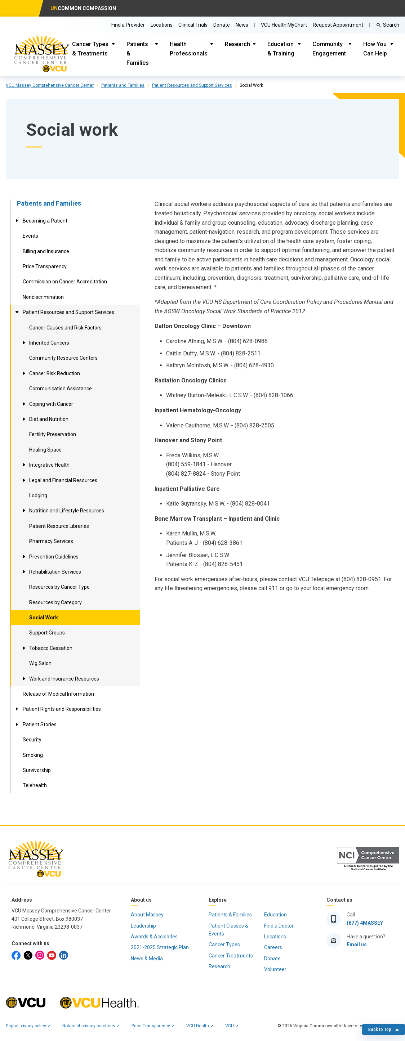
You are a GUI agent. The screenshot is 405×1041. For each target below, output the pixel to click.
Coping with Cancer (51, 404)
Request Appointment (338, 25)
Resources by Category (55, 602)
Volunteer (275, 969)
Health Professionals (189, 49)
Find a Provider (128, 25)
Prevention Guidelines (54, 557)
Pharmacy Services (51, 541)
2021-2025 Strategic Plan (160, 947)
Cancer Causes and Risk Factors (65, 328)
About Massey (147, 914)
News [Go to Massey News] (242, 25)
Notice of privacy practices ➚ (91, 1025)
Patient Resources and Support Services (192, 85)
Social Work (43, 617)
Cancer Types (224, 944)
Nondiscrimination (43, 297)
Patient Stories (40, 724)
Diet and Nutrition (48, 419)
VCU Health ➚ (200, 1025)
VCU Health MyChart (284, 25)
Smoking (33, 755)
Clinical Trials (193, 25)
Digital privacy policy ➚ (28, 1025)
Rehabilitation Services (55, 572)
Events (30, 236)
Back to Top (383, 1029)
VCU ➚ (232, 1025)
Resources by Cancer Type (59, 587)
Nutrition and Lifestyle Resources (66, 510)
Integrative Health (49, 465)
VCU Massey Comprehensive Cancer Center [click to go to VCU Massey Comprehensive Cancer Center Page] (50, 85)
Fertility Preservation (52, 434)
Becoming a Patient (45, 221)
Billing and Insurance (46, 251)
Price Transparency (45, 266)
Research (237, 44)
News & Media (147, 958)
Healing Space (45, 450)
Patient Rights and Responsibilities (62, 709)
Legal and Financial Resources (63, 480)
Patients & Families (137, 53)
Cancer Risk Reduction (54, 373)
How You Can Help (375, 49)
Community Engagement (329, 49)
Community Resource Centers (63, 358)
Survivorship (37, 770)
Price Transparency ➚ (153, 1025)
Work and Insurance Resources (64, 679)
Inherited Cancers (49, 343)
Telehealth (35, 785)
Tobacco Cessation (50, 648)
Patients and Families (122, 85)
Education (275, 914)
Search (391, 25)
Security (32, 739)
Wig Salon (40, 663)
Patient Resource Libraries (59, 526)
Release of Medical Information (58, 694)
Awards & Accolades (154, 936)
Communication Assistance (60, 388)
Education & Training (280, 49)
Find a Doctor (279, 926)
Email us (357, 944)
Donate (221, 25)
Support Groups (47, 633)
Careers (273, 947)
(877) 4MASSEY (365, 923)
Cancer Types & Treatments (90, 49)
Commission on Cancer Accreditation (65, 281)
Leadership (143, 926)
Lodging (38, 495)
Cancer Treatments (231, 956)
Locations (162, 25)
